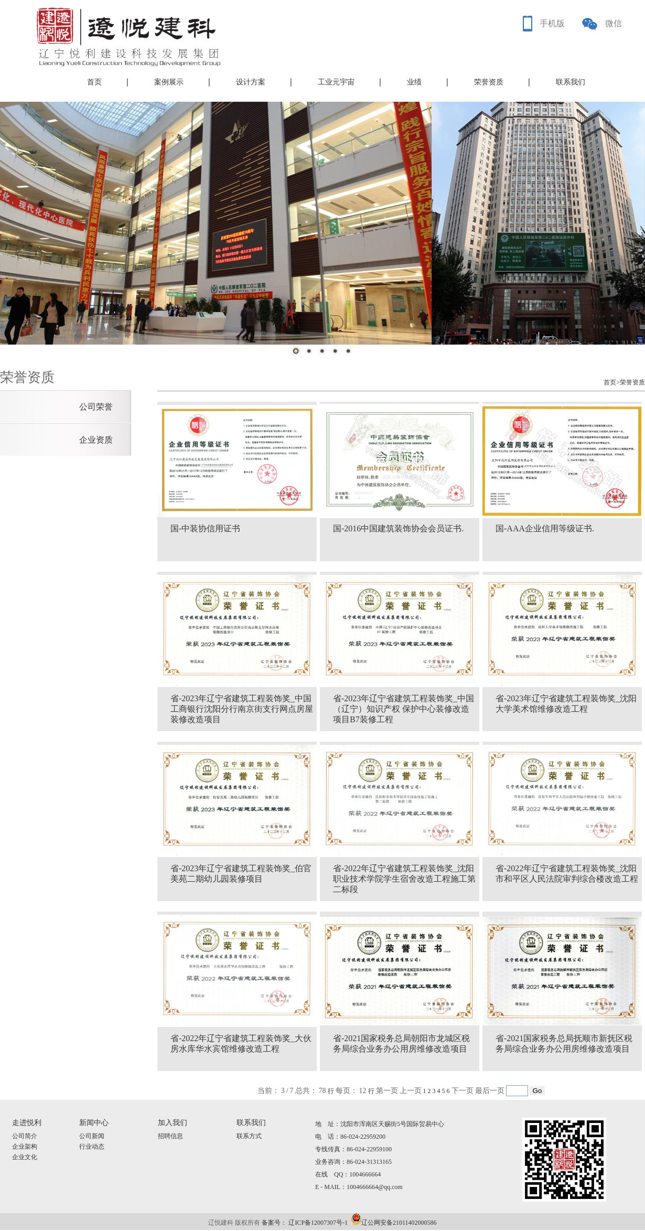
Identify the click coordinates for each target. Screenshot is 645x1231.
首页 (94, 82)
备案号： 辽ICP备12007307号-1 (305, 1222)
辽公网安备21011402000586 (399, 1222)
